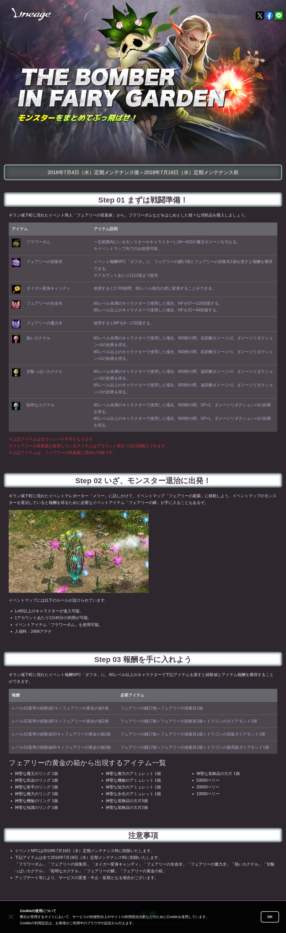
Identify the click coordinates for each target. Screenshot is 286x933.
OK (270, 917)
